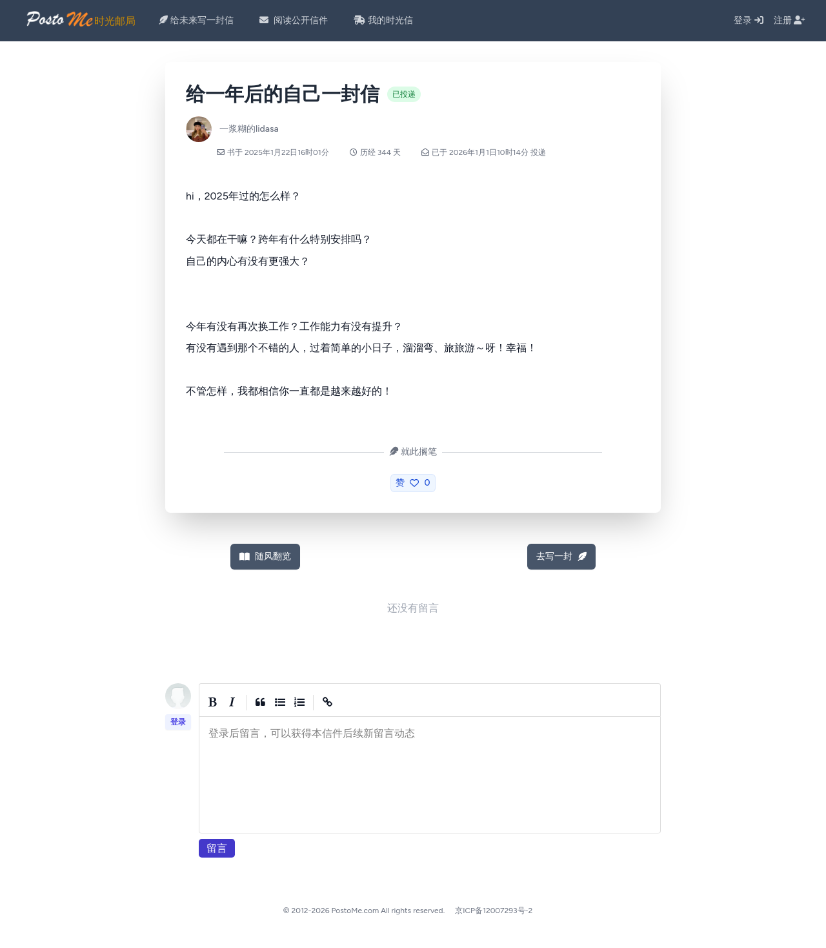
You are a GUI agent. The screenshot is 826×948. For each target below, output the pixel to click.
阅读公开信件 (293, 20)
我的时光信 (383, 20)
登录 (748, 20)
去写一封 (561, 556)
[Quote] (260, 702)
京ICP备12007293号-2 (493, 910)
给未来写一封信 (196, 20)
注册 (789, 20)
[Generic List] (280, 702)
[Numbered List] (299, 702)
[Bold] (213, 702)
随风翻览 (265, 556)
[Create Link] (327, 702)
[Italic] (232, 702)
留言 (216, 848)
